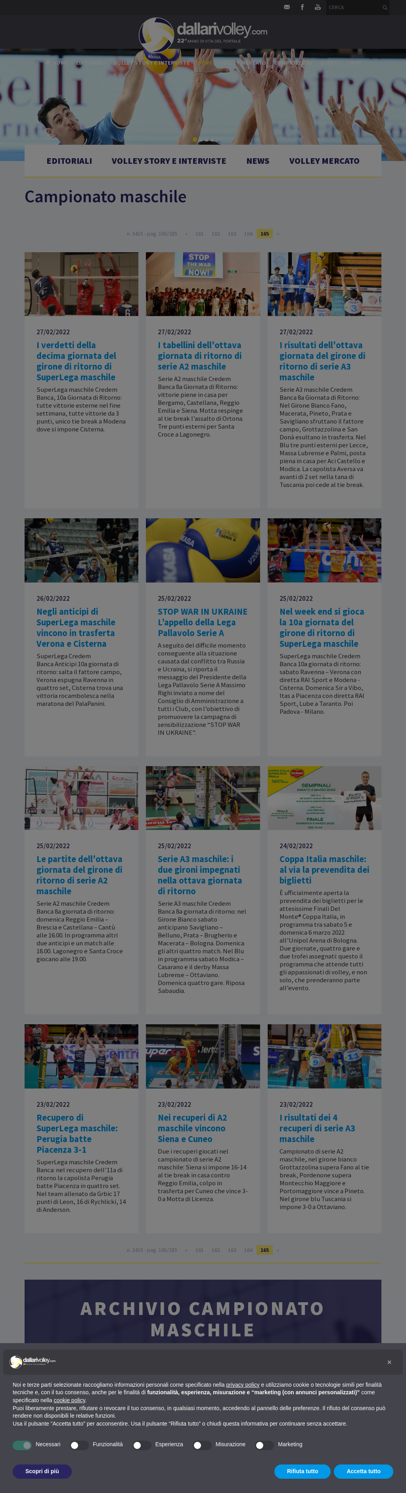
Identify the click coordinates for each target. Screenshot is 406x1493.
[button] (389, 1362)
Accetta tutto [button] (364, 1471)
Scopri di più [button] (42, 1471)
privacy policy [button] (243, 1385)
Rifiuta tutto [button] (302, 1471)
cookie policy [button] (69, 1400)
